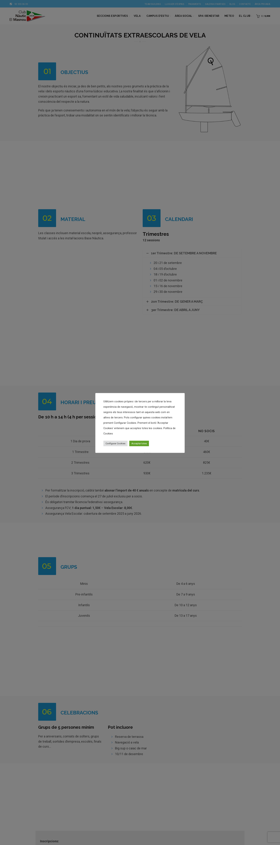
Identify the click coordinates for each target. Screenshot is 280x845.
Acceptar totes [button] (139, 443)
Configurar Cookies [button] (115, 443)
